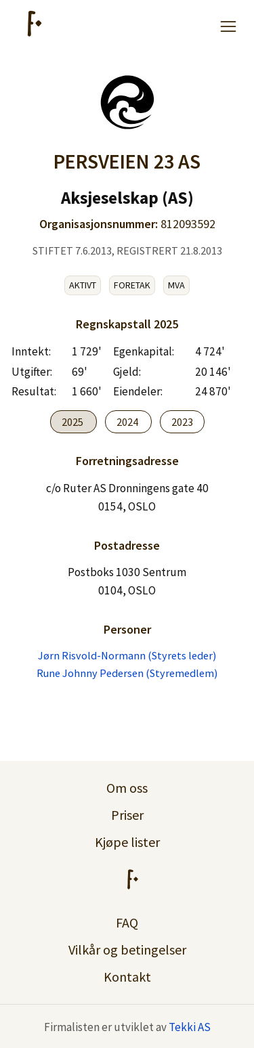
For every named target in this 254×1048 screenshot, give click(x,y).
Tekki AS (190, 1027)
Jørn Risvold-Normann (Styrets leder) (127, 655)
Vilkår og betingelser (127, 949)
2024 (128, 422)
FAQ (127, 922)
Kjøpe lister (127, 841)
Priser (127, 814)
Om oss (127, 787)
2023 (182, 422)
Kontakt (127, 976)
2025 (73, 422)
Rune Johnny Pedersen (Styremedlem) (127, 673)
